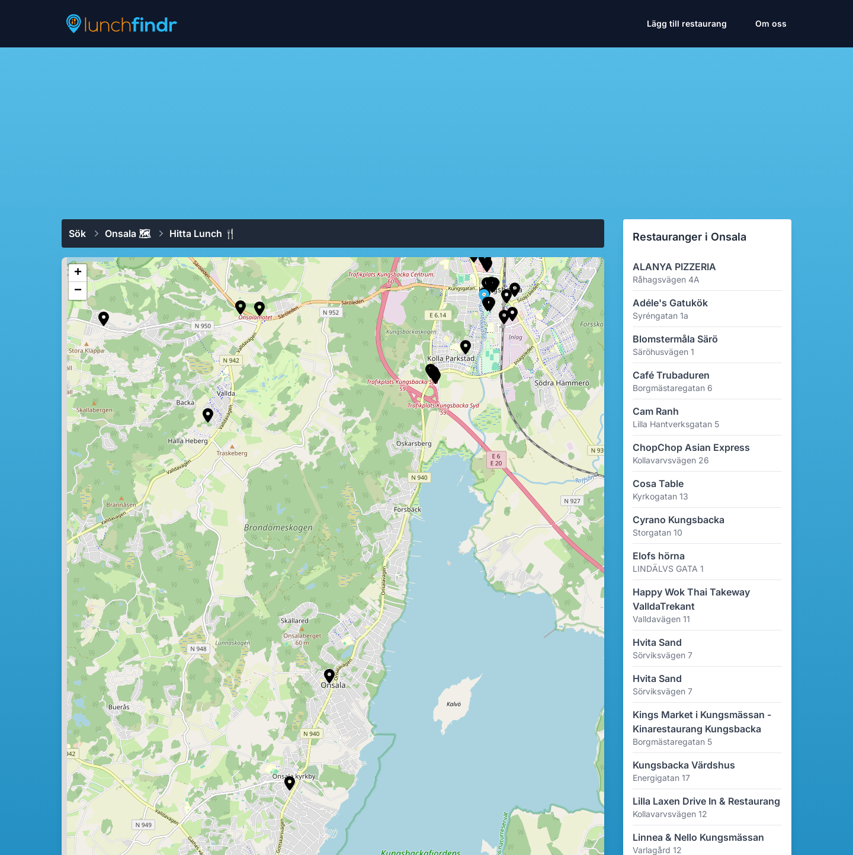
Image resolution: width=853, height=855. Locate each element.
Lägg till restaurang (687, 23)
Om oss (771, 23)
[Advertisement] (426, 129)
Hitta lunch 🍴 (202, 233)
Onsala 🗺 (127, 233)
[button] (104, 319)
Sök (77, 233)
